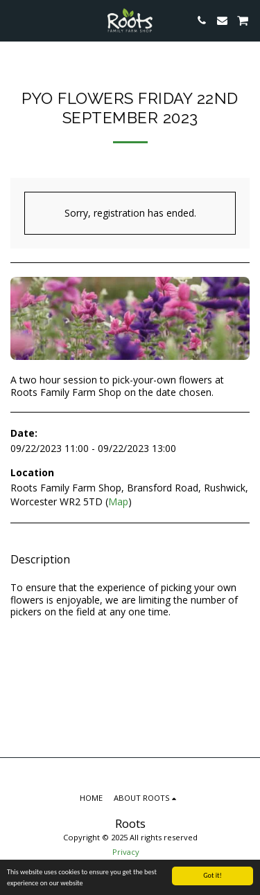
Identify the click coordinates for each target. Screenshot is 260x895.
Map (118, 501)
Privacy (125, 852)
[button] (15, 20)
